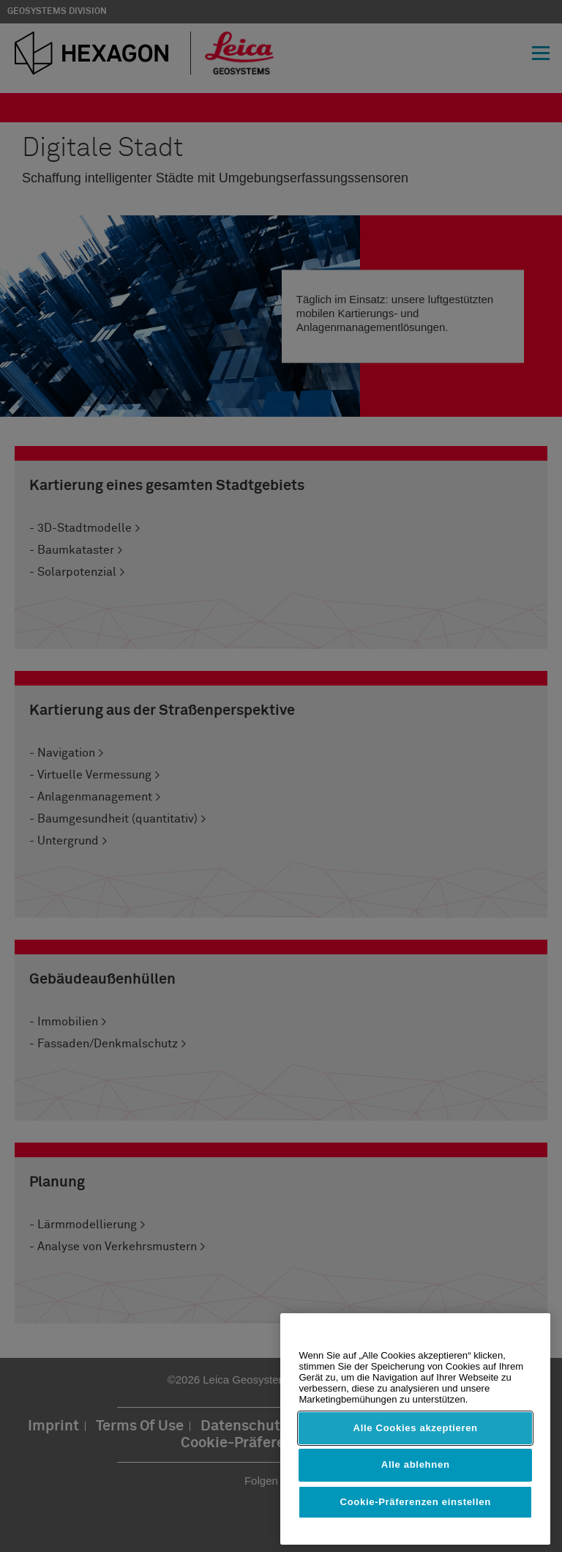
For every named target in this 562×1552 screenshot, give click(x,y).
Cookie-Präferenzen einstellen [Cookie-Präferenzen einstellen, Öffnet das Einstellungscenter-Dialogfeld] (415, 1501)
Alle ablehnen (415, 1464)
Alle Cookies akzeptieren (415, 1427)
